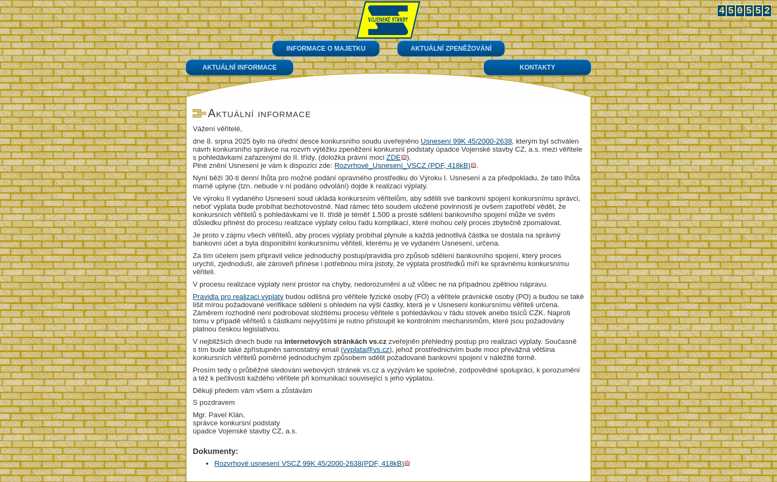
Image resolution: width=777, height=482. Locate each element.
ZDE (393, 157)
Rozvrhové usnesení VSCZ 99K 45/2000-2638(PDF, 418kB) (309, 463)
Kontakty (537, 67)
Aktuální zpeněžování (451, 48)
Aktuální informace (239, 67)
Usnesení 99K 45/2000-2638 (466, 141)
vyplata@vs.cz (366, 349)
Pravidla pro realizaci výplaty (238, 297)
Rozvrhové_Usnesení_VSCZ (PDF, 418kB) (403, 165)
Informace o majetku (326, 48)
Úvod (388, 20)
